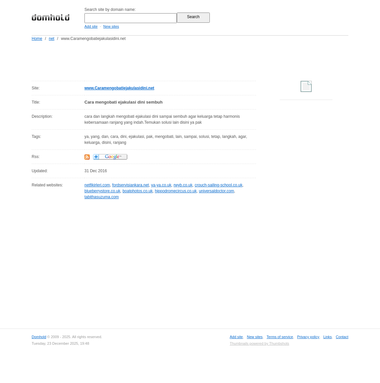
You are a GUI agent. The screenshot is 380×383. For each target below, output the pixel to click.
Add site (91, 26)
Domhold (39, 337)
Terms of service (280, 337)
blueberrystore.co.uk (102, 191)
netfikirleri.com (97, 185)
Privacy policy (308, 337)
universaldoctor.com (216, 191)
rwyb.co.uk (183, 185)
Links (327, 337)
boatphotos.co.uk (137, 191)
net (51, 38)
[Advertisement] (202, 60)
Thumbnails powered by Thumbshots (259, 343)
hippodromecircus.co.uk (176, 191)
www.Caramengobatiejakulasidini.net (119, 88)
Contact (342, 337)
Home (37, 38)
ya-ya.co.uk (161, 185)
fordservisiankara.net (130, 185)
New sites (111, 26)
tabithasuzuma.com (101, 197)
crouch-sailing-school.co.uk (218, 185)
